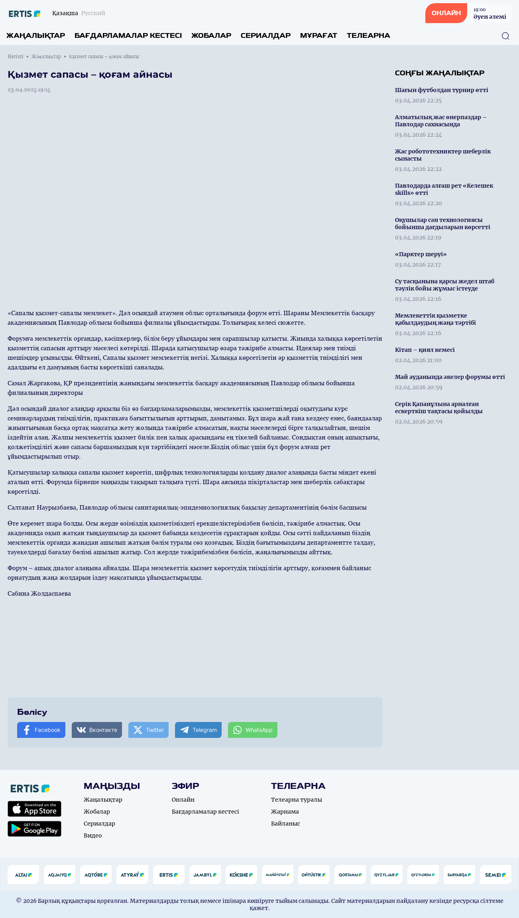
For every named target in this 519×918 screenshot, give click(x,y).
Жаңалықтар (35, 35)
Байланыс (285, 823)
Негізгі (16, 56)
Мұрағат (318, 35)
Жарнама (285, 811)
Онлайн (183, 799)
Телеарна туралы (296, 799)
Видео (93, 835)
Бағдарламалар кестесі (128, 35)
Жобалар (211, 35)
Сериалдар (266, 35)
